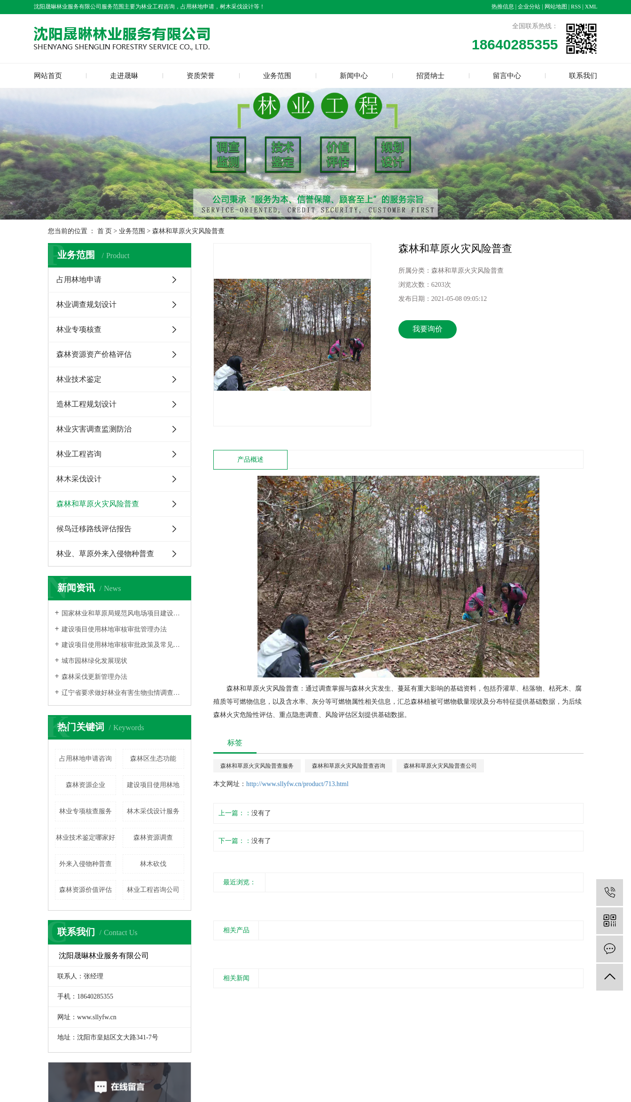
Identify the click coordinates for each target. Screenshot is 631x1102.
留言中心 (507, 75)
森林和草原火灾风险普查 (188, 231)
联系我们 (583, 75)
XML (591, 6)
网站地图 (556, 6)
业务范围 (277, 75)
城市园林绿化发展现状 (94, 660)
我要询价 (428, 329)
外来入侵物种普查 (85, 863)
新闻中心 (354, 75)
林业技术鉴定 (78, 379)
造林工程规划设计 (86, 404)
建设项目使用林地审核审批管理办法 (114, 629)
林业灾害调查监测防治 (94, 429)
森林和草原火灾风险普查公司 (440, 766)
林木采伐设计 (78, 479)
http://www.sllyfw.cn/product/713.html (297, 783)
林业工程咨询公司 (153, 889)
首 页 (104, 231)
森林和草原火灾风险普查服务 (257, 766)
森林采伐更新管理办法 (94, 676)
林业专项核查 (78, 329)
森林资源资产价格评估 (94, 354)
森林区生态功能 (153, 758)
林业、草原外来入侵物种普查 (105, 554)
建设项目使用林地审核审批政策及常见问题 (123, 644)
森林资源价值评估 (85, 889)
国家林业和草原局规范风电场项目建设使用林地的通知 (123, 613)
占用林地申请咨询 (85, 758)
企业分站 (529, 6)
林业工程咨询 (78, 454)
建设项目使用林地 (153, 784)
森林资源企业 (85, 784)
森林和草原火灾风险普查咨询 (348, 766)
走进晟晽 (124, 75)
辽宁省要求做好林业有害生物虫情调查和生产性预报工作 (123, 692)
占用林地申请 (78, 279)
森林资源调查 (153, 837)
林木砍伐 (153, 863)
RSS (576, 6)
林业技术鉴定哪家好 (85, 837)
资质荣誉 (201, 75)
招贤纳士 (430, 75)
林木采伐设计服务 (153, 811)
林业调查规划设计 (86, 304)
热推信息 (502, 6)
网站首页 (48, 75)
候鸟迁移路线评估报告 (94, 529)
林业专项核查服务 (85, 811)
